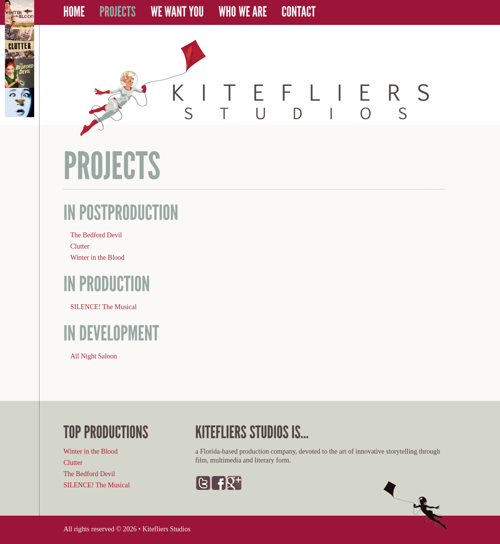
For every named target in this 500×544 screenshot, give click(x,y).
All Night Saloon (93, 356)
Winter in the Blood (97, 257)
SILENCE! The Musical (103, 307)
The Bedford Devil (96, 235)
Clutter (79, 246)
